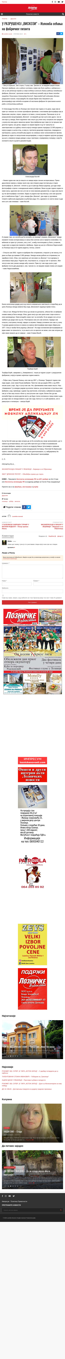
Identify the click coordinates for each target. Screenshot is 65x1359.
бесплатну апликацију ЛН (15, 482)
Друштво (5, 495)
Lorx (34, 1220)
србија (11, 501)
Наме (4, 583)
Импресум (5, 1204)
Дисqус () (60, 536)
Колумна (6, 1130)
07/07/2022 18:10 (18, 34)
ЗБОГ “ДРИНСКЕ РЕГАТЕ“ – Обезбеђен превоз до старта (22, 474)
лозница (4, 501)
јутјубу (35, 487)
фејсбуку (18, 487)
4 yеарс (14, 541)
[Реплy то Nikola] (11, 547)
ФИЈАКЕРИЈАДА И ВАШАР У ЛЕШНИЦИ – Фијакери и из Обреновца (27, 469)
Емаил (36, 583)
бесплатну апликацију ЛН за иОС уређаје (32, 479)
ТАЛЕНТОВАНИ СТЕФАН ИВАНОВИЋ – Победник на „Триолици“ (25, 1079)
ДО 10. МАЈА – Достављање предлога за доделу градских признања (27, 1092)
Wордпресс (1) (43, 536)
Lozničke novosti (7, 34)
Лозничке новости (32, 14)
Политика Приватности (19, 1204)
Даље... (31, 1185)
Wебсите (5, 590)
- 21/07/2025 (7, 1180)
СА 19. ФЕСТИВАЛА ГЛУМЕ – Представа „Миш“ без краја (29, 1049)
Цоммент (6, 563)
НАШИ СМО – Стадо (13, 1134)
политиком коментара (10, 558)
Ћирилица (4, 1)
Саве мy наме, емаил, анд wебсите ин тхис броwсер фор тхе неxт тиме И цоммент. (32, 600)
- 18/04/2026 (17, 1137)
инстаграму (27, 487)
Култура (6, 1045)
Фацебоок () (52, 536)
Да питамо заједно (9, 1170)
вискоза (17, 501)
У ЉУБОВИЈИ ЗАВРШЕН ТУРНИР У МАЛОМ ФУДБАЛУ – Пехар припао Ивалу (15, 527)
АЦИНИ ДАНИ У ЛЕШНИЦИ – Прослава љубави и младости (24, 1083)
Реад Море (55, 1055)
